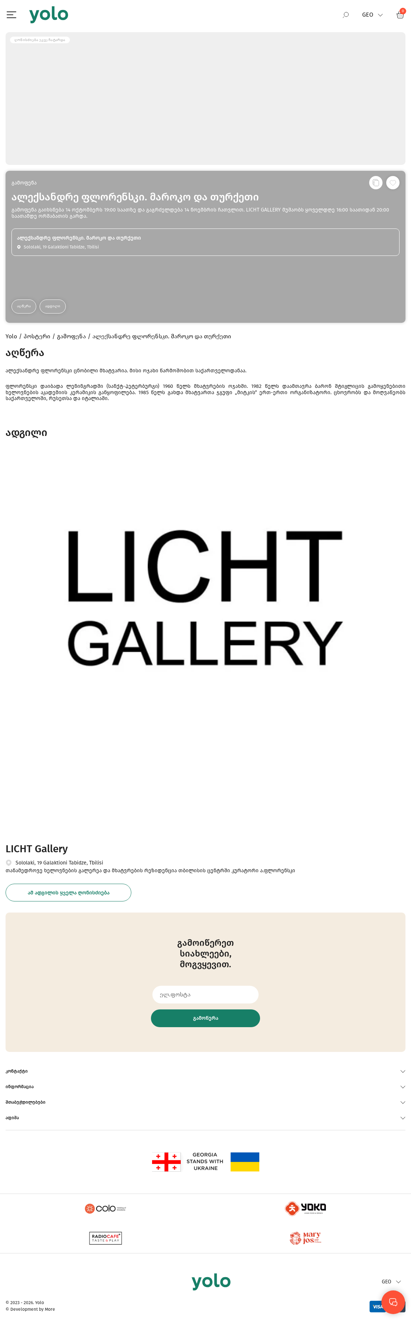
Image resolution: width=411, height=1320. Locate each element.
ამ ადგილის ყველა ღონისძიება (69, 893)
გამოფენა (24, 183)
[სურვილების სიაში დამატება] (393, 182)
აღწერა (24, 306)
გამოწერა (205, 1018)
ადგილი (52, 306)
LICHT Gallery (37, 849)
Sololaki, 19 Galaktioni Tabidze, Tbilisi (59, 863)
